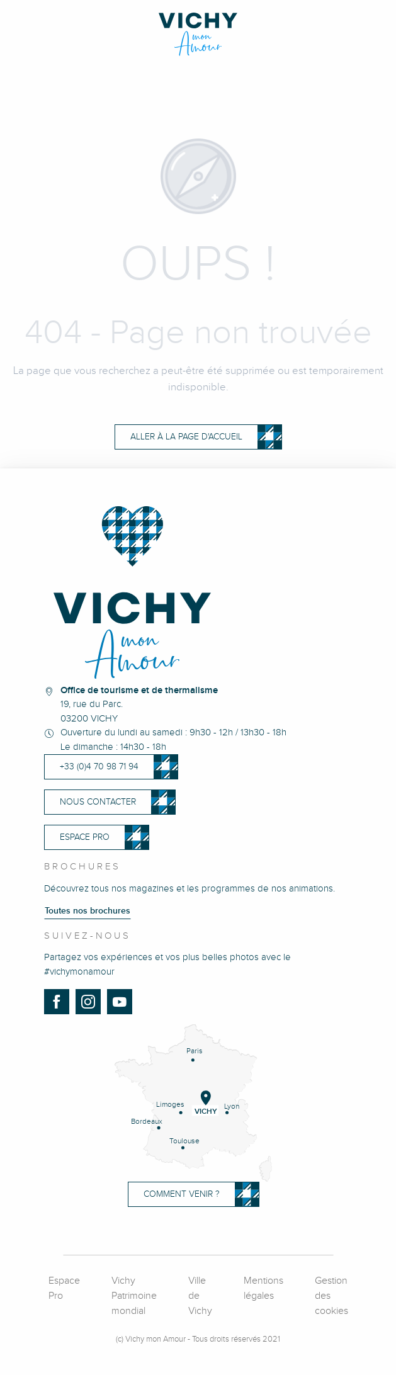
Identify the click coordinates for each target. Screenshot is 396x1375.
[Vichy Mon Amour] (198, 34)
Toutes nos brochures (87, 911)
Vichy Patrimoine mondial (134, 1296)
